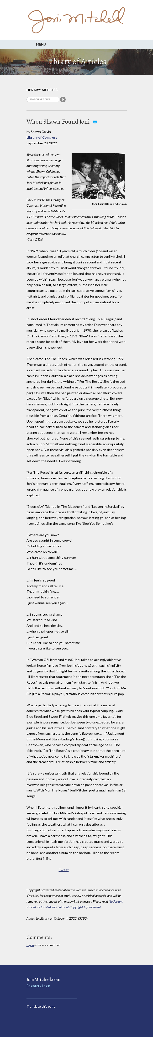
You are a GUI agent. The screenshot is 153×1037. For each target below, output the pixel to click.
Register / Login (38, 986)
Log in (30, 945)
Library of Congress (41, 137)
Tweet (64, 870)
